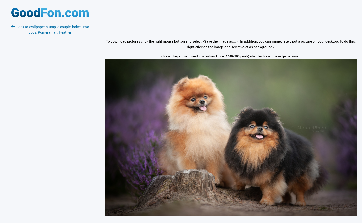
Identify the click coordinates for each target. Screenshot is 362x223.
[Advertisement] (50, 94)
